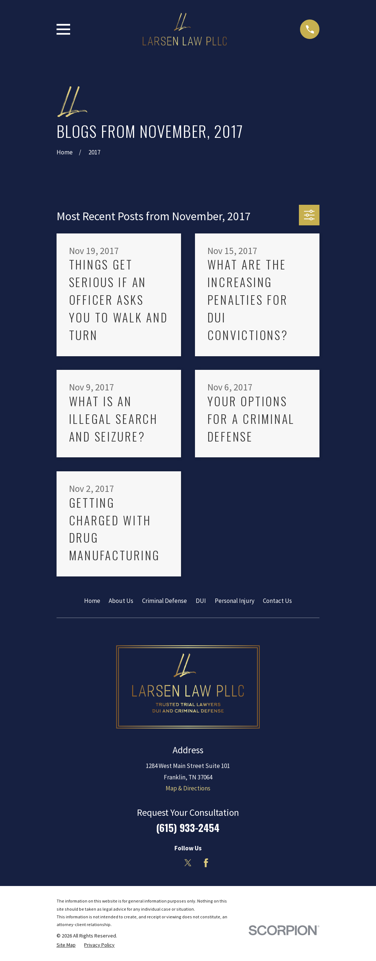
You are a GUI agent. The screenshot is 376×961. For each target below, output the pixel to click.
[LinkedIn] (170, 862)
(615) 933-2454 (188, 827)
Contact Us (277, 601)
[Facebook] (206, 862)
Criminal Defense (164, 601)
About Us (121, 601)
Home (92, 601)
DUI (201, 601)
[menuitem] (66, 945)
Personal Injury (234, 601)
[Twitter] (188, 862)
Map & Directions (188, 788)
